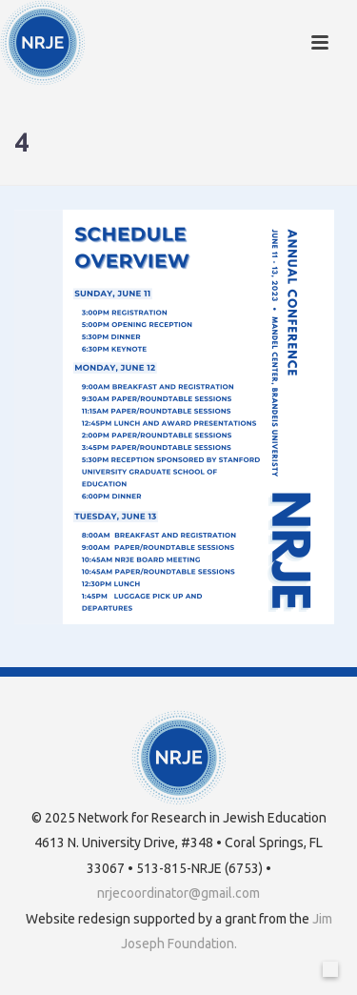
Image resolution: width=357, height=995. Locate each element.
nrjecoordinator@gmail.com (178, 893)
